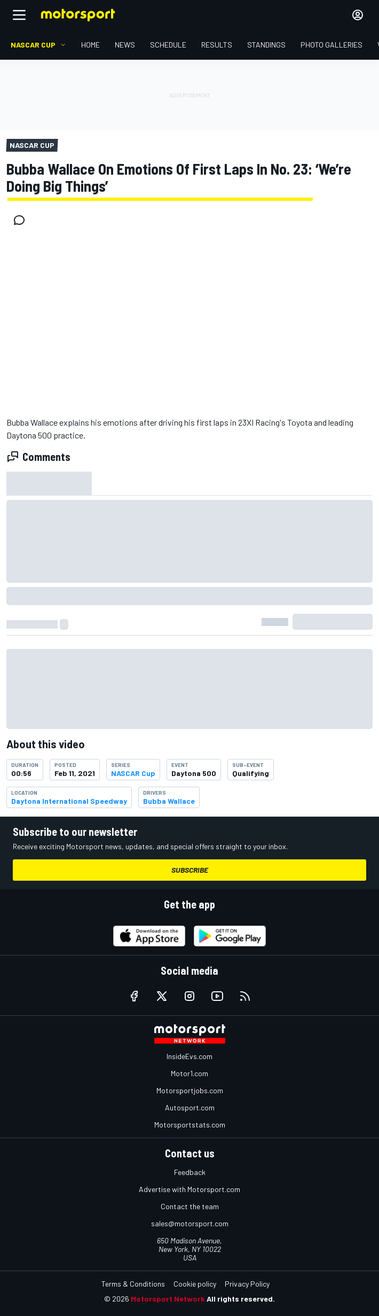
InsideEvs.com (189, 1056)
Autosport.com (190, 1107)
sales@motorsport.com (189, 1223)
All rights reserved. (241, 1298)
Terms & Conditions (133, 1283)
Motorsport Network (168, 1298)
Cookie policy (194, 1283)
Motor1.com (189, 1073)
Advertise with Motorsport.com (189, 1189)
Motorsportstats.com (189, 1124)
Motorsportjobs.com (189, 1090)
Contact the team (190, 1206)
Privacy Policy (247, 1283)
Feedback (190, 1172)
